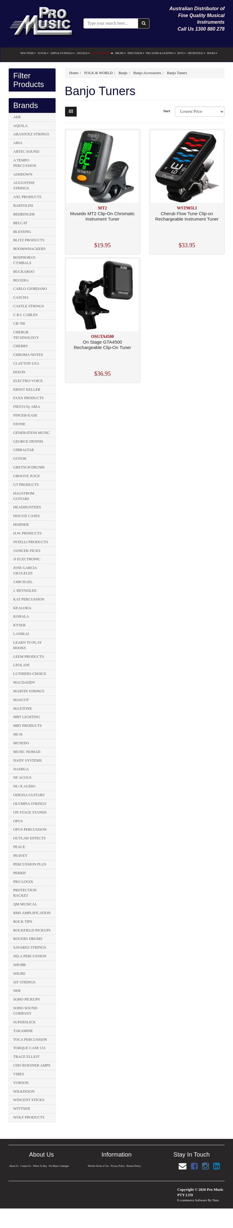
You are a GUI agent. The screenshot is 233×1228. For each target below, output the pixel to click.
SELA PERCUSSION (29, 956)
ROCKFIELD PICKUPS (32, 930)
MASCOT (21, 700)
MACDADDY (24, 682)
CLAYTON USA (26, 363)
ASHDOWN (22, 174)
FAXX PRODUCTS (28, 398)
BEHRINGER (24, 214)
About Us (13, 1166)
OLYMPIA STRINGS (29, 804)
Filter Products (28, 80)
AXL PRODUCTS (27, 197)
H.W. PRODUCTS (27, 533)
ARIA (18, 143)
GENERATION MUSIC (31, 433)
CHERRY (20, 346)
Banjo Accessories (147, 73)
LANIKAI (21, 634)
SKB (16, 991)
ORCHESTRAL (196, 53)
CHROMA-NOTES (28, 355)
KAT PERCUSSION (28, 599)
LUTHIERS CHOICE (29, 674)
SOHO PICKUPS (26, 999)
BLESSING (22, 232)
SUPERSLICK (24, 1022)
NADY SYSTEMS (27, 760)
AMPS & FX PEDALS (62, 53)
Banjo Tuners (177, 73)
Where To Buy (40, 1166)
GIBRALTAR (23, 450)
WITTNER (21, 1108)
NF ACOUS (22, 777)
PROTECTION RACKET (25, 893)
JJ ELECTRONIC (27, 559)
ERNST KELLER (26, 389)
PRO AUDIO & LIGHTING (161, 53)
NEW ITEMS (28, 53)
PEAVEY (20, 855)
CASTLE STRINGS (28, 306)
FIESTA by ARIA (26, 407)
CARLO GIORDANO (30, 289)
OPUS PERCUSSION (30, 829)
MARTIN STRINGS (28, 691)
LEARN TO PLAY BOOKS (27, 645)
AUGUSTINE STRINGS (24, 185)
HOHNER (21, 524)
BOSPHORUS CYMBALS (24, 260)
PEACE (19, 847)
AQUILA (20, 126)
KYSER (19, 625)
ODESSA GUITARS (28, 795)
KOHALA (21, 616)
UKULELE (83, 53)
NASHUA (21, 769)
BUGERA (21, 280)
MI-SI (18, 734)
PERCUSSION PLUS (29, 864)
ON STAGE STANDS (30, 812)
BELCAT (20, 223)
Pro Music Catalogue (59, 1166)
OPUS (18, 821)
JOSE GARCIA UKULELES (25, 570)
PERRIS (19, 873)
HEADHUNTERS (27, 507)
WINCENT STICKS (28, 1100)
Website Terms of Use (98, 1166)
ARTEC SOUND (26, 151)
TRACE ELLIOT (26, 1057)
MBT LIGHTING (26, 717)
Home (74, 73)
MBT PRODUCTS (27, 726)
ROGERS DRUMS (27, 939)
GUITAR (43, 53)
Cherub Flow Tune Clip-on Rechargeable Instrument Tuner (187, 216)
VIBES (18, 1074)
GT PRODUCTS (26, 485)
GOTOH (19, 458)
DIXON (19, 372)
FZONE (19, 424)
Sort (166, 111)
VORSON (21, 1083)
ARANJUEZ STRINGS (31, 134)
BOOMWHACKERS (29, 249)
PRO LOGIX (23, 882)
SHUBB (19, 965)
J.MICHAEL (23, 582)
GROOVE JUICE (26, 476)
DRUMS (120, 53)
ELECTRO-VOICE (28, 381)
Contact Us (25, 1166)
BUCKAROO (23, 271)
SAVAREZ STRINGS (29, 947)
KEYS (181, 53)
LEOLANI (21, 665)
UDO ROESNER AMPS (31, 1065)
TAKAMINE (23, 1031)
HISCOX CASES (26, 516)
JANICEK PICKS (27, 551)
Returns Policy (134, 1166)
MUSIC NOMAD (26, 752)
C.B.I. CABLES (25, 315)
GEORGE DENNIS (28, 441)
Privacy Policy (117, 1166)
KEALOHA (22, 608)
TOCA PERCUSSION (30, 1039)
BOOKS (212, 53)
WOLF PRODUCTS (28, 1117)
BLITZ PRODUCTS (28, 240)
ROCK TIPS (22, 921)
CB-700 (19, 323)
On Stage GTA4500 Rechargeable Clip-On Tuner (102, 344)
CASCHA (21, 297)
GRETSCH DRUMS (29, 467)
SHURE (19, 973)
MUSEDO (21, 743)
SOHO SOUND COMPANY (25, 1011)
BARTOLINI (23, 205)
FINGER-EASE (25, 415)
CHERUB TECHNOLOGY (26, 335)
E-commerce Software (192, 1200)
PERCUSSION (136, 53)
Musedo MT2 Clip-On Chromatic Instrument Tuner (102, 216)
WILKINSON (24, 1091)
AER (17, 117)
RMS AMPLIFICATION (32, 913)
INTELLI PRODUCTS (30, 542)
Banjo (123, 73)
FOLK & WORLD (102, 53)
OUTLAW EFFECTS (29, 838)
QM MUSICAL (25, 904)
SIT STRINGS (24, 982)
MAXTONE (22, 708)
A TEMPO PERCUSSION (24, 163)
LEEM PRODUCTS (28, 657)
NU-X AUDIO (24, 786)
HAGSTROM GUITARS (23, 496)
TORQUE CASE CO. (29, 1048)
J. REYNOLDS (25, 590)
